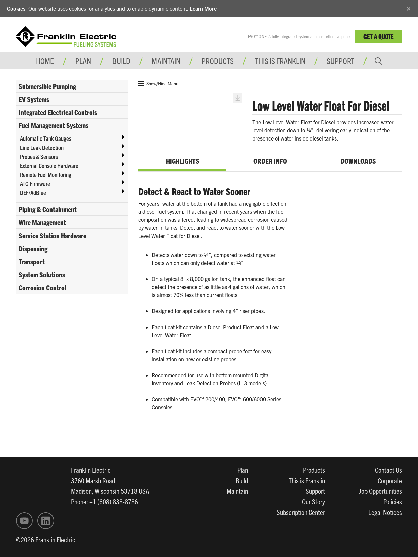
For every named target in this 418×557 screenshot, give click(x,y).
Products (314, 469)
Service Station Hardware (52, 235)
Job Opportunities (380, 490)
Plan (242, 469)
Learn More (203, 8)
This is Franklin (280, 61)
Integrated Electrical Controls (58, 112)
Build (242, 480)
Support (340, 61)
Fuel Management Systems (53, 125)
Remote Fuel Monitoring (45, 174)
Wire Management (42, 222)
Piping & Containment (48, 209)
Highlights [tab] (182, 160)
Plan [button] (83, 61)
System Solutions (42, 274)
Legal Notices (385, 511)
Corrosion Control (42, 287)
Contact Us (388, 469)
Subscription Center (301, 511)
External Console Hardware (49, 165)
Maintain (237, 490)
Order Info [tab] (270, 160)
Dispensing (33, 248)
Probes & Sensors (39, 156)
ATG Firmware (35, 183)
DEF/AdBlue (33, 192)
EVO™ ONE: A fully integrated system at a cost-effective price (299, 36)
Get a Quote (378, 36)
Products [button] (218, 61)
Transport (32, 261)
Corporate (390, 480)
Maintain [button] (166, 61)
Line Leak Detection (42, 147)
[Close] (409, 7)
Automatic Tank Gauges (45, 138)
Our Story (313, 501)
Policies (392, 501)
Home (45, 61)
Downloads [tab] (358, 160)
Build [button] (121, 61)
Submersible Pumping (47, 86)
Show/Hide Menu (158, 84)
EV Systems (34, 99)
